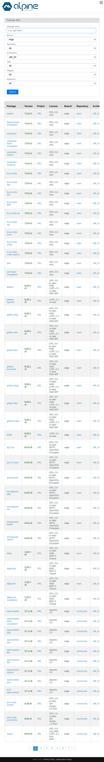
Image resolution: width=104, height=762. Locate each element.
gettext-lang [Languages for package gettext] (13, 385)
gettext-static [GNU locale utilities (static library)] (13, 421)
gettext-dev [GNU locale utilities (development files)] (12, 332)
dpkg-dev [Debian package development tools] (11, 568)
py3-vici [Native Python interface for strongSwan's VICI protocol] (10, 447)
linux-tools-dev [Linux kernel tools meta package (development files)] (12, 183)
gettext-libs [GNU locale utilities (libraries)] (12, 403)
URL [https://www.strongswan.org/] (39, 447)
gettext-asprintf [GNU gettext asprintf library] (10, 300)
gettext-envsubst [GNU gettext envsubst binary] (11, 367)
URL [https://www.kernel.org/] (39, 113)
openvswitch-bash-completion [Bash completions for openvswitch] (13, 621)
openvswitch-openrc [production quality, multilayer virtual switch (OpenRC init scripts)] (13, 671)
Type (9, 62)
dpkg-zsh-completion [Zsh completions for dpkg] (12, 598)
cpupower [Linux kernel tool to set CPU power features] (11, 133)
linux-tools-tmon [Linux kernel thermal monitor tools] (12, 233)
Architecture (12, 53)
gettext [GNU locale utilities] (10, 287)
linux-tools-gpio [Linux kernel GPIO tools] (12, 203)
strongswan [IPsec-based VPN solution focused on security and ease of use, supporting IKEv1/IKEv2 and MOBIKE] (12, 477)
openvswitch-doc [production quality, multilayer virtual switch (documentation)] (13, 651)
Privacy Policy (49, 759)
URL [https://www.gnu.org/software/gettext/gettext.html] (39, 287)
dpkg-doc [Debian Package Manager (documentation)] (11, 583)
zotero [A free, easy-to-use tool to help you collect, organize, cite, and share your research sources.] (10, 734)
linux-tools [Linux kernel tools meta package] (12, 173)
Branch (10, 35)
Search (12, 92)
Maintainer (11, 79)
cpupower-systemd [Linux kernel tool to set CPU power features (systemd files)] (12, 163)
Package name (13, 26)
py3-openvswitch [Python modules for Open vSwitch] (13, 691)
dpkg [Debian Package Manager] (9, 553)
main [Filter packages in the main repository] (79, 113)
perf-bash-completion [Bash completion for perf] (12, 273)
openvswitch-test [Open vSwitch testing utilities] (13, 681)
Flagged (10, 70)
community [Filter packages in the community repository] (82, 611)
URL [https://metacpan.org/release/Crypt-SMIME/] (39, 703)
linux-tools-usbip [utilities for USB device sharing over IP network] (12, 243)
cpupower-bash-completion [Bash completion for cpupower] (12, 143)
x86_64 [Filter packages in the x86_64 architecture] (96, 113)
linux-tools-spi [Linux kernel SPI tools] (12, 223)
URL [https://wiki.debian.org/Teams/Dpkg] (39, 553)
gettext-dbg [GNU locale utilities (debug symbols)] (12, 315)
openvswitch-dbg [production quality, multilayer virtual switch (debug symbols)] (13, 631)
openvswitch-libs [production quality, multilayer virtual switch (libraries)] (13, 661)
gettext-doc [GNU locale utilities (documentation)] (12, 350)
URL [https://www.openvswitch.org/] (39, 611)
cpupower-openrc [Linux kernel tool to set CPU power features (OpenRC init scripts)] (12, 153)
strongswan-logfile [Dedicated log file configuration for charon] (13, 523)
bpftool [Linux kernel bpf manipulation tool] (10, 113)
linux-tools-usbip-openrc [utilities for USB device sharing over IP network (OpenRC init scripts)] (13, 253)
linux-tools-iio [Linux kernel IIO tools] (13, 213)
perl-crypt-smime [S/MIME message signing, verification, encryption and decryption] (12, 703)
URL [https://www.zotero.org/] (39, 734)
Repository (11, 44)
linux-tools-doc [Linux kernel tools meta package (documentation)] (12, 193)
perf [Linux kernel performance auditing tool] (9, 263)
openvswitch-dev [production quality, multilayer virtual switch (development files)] (13, 641)
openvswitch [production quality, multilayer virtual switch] (13, 611)
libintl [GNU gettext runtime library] (9, 435)
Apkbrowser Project (64, 759)
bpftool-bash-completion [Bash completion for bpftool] (13, 123)
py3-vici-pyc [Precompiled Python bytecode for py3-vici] (13, 462)
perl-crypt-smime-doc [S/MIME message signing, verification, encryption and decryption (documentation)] (12, 718)
